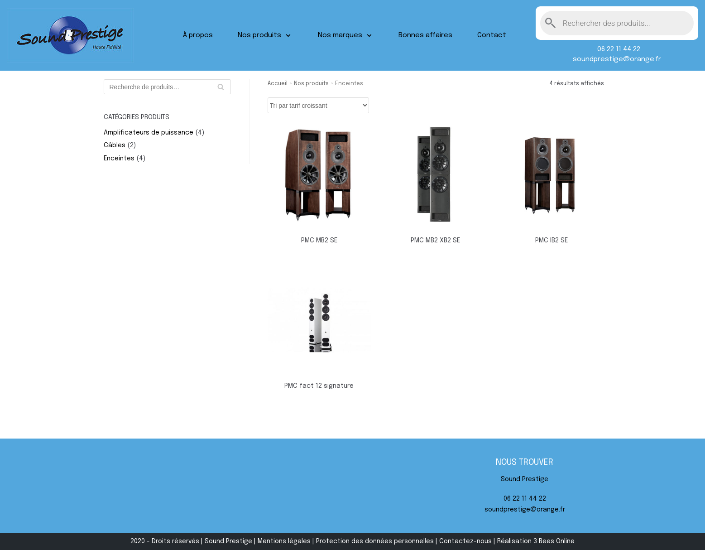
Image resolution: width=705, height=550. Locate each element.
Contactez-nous (465, 541)
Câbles (114, 145)
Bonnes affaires (425, 35)
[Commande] (318, 105)
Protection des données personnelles (375, 541)
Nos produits (311, 84)
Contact (491, 35)
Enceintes (119, 158)
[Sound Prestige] (70, 35)
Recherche (220, 89)
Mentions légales (284, 541)
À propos (198, 35)
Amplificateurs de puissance (148, 133)
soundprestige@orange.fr (617, 59)
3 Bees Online (554, 541)
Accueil (278, 84)
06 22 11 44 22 (617, 49)
